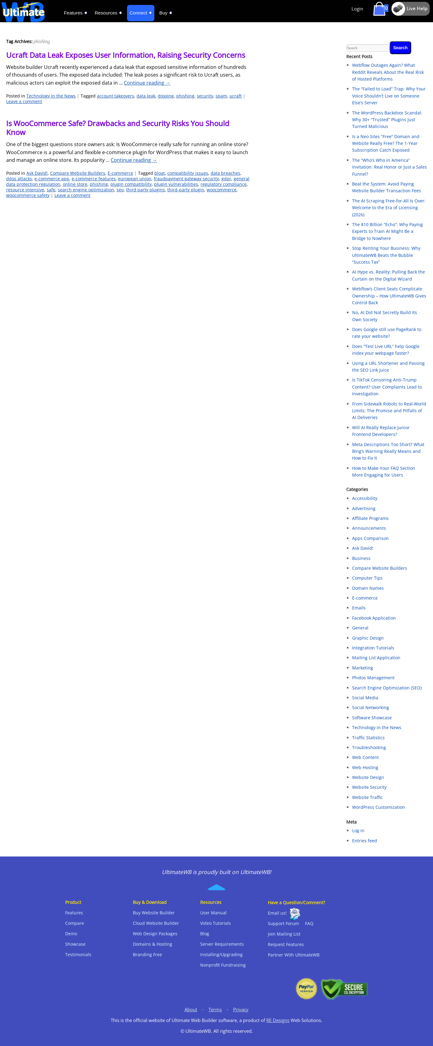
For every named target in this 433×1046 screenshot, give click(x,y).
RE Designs (277, 1020)
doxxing (166, 96)
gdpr (226, 179)
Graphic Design (368, 638)
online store (75, 184)
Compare (74, 923)
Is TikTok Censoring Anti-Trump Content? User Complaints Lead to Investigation (387, 387)
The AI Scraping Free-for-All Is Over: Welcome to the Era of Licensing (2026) (389, 208)
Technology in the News (51, 96)
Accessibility (364, 498)
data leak (146, 96)
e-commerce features (94, 179)
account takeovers (115, 96)
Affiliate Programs (370, 518)
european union (134, 179)
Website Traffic (367, 797)
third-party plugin (185, 190)
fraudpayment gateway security (186, 179)
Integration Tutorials (373, 648)
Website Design (368, 777)
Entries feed (364, 841)
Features (74, 913)
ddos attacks (19, 179)
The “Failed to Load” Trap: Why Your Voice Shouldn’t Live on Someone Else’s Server (389, 96)
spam (221, 96)
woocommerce (221, 190)
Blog (204, 933)
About (191, 1009)
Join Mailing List (284, 934)
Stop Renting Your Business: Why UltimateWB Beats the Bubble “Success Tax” (386, 255)
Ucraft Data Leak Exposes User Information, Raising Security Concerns (125, 55)
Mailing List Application (376, 658)
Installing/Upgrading (221, 954)
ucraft (235, 96)
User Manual (213, 913)
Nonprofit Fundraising (223, 965)
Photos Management (373, 678)
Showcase (75, 944)
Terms (215, 1009)
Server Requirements (222, 944)
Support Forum (283, 923)
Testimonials (78, 954)
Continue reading (147, 82)
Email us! (277, 913)
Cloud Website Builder (156, 923)
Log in (358, 830)
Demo (71, 933)
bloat (159, 173)
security (205, 96)
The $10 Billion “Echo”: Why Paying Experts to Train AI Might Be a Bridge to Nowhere (387, 231)
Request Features (286, 944)
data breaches (225, 173)
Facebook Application (374, 618)
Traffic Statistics (368, 738)
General (360, 628)
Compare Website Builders (77, 173)
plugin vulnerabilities (176, 184)
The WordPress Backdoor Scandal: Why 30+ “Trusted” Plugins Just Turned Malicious (387, 120)
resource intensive (25, 190)
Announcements (369, 528)
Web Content (365, 757)
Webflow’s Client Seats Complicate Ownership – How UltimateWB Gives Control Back (389, 295)
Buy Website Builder (154, 913)
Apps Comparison (370, 538)
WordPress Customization (378, 807)
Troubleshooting (369, 747)
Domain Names (368, 588)
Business (361, 558)
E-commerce (120, 173)
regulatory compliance (224, 184)
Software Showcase (372, 718)
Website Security (369, 787)
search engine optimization (86, 190)
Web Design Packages (155, 933)
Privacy (240, 1009)
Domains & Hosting (152, 944)
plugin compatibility (131, 184)
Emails (359, 608)
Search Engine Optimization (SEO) (387, 688)
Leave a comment (24, 101)
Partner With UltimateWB (294, 955)
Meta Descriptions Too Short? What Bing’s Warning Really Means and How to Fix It (388, 451)
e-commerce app (51, 179)
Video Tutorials (215, 923)
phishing (185, 96)
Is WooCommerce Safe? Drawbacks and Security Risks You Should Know (117, 127)
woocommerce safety (28, 195)
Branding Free (147, 954)
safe (51, 190)
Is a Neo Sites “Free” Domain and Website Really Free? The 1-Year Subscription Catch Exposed (385, 143)
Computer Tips (367, 578)
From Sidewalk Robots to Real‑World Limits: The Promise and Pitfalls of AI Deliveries (389, 411)
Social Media (365, 698)
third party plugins (145, 190)
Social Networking (370, 707)
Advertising (363, 508)
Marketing (362, 668)
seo (120, 190)
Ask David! (37, 173)
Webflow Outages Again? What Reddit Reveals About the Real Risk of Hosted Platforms (388, 72)
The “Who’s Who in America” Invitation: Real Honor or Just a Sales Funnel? (389, 167)
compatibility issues (187, 173)
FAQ (309, 923)
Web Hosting (365, 767)
